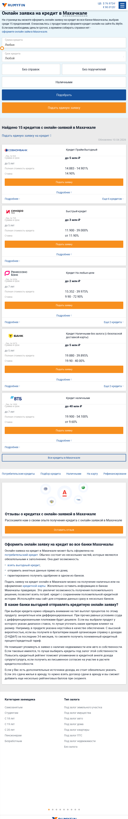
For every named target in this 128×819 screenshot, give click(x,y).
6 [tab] (68, 809)
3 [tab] (56, 809)
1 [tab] (49, 809)
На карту (92, 473)
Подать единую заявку (64, 108)
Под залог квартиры (76, 729)
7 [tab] (72, 809)
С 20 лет (10, 729)
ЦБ (99, 3)
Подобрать (64, 95)
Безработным (13, 741)
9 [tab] (79, 809)
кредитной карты (34, 586)
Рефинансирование (115, 473)
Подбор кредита (51, 473)
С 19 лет (10, 724)
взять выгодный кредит (24, 565)
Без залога (70, 746)
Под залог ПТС (73, 735)
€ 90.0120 (109, 7)
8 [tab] (75, 809)
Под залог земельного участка (83, 707)
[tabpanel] (32, 721)
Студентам (11, 713)
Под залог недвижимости (80, 741)
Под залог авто (73, 718)
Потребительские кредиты (18, 473)
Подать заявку (64, 182)
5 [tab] (64, 809)
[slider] (2, 48)
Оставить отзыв (64, 530)
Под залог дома (74, 724)
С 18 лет (10, 718)
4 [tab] (60, 809)
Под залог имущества (77, 713)
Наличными (64, 82)
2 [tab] (53, 809)
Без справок (31, 69)
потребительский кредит (21, 555)
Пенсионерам (13, 735)
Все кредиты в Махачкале (64, 457)
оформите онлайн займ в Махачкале (24, 31)
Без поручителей (94, 69)
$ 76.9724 (109, 3)
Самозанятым (13, 707)
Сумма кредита (14, 39)
